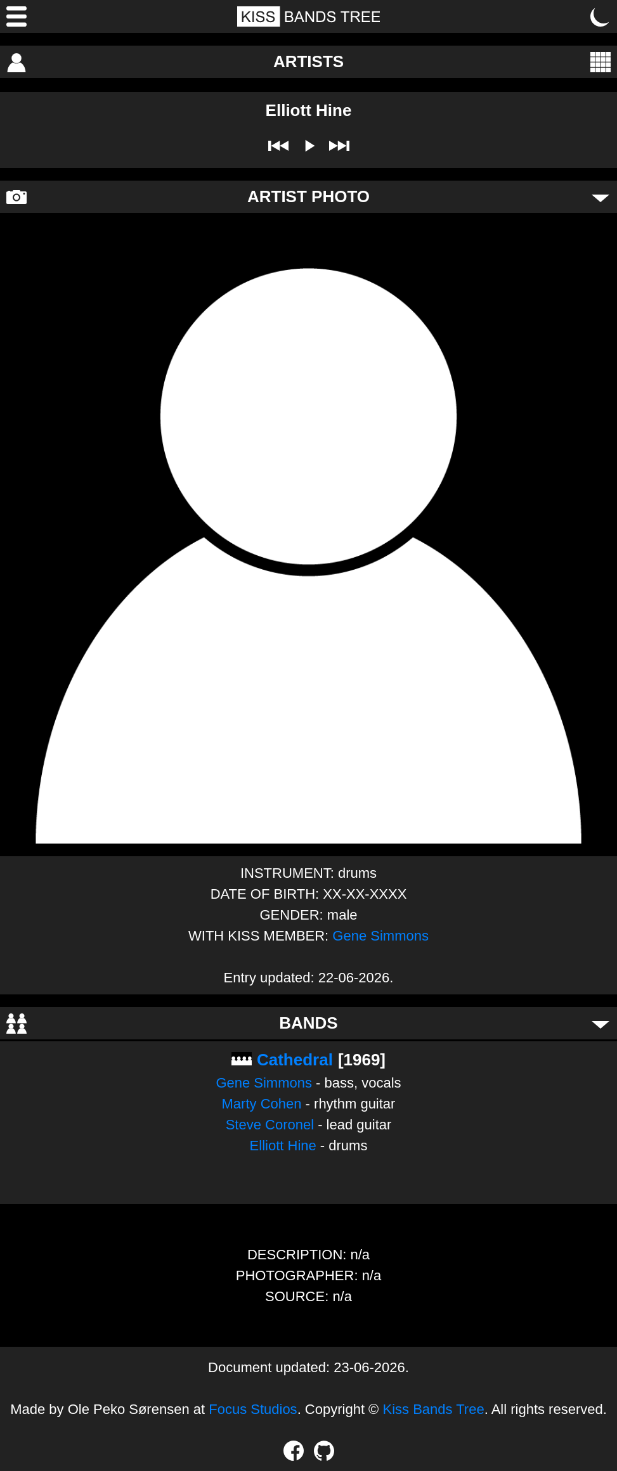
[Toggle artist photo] (600, 197)
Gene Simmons (380, 936)
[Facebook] (293, 1451)
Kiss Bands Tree (433, 1409)
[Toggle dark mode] (600, 16)
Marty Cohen (262, 1104)
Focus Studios (253, 1409)
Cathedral (295, 1059)
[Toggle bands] (600, 1023)
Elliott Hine (283, 1145)
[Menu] (16, 16)
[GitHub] (324, 1451)
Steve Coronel (270, 1125)
